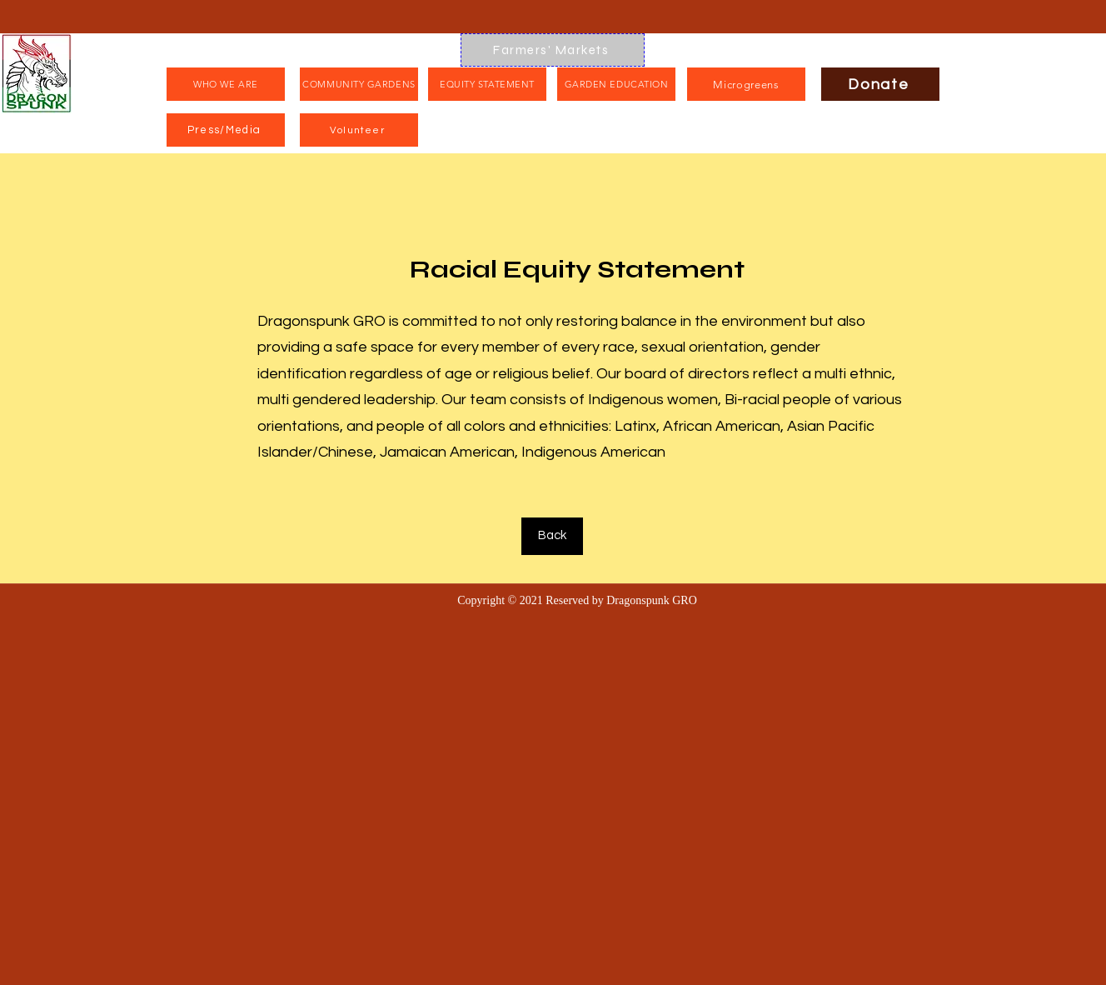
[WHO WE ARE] (226, 84)
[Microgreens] (746, 84)
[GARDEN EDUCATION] (616, 84)
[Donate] (880, 84)
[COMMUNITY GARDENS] (359, 84)
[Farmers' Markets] (553, 50)
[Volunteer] (359, 130)
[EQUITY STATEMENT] (487, 84)
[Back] (552, 536)
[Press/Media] (226, 130)
